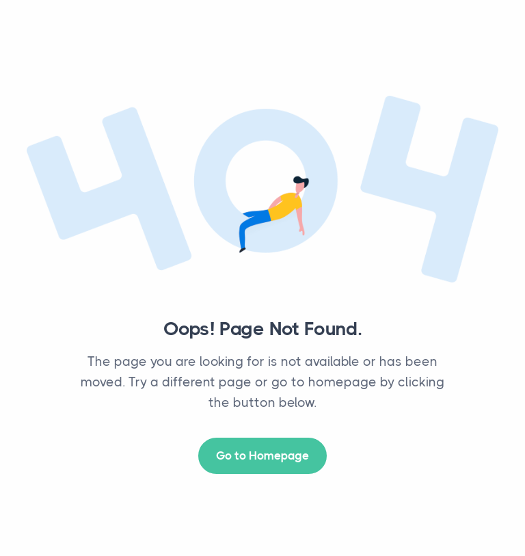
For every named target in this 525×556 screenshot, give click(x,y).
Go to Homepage (262, 455)
